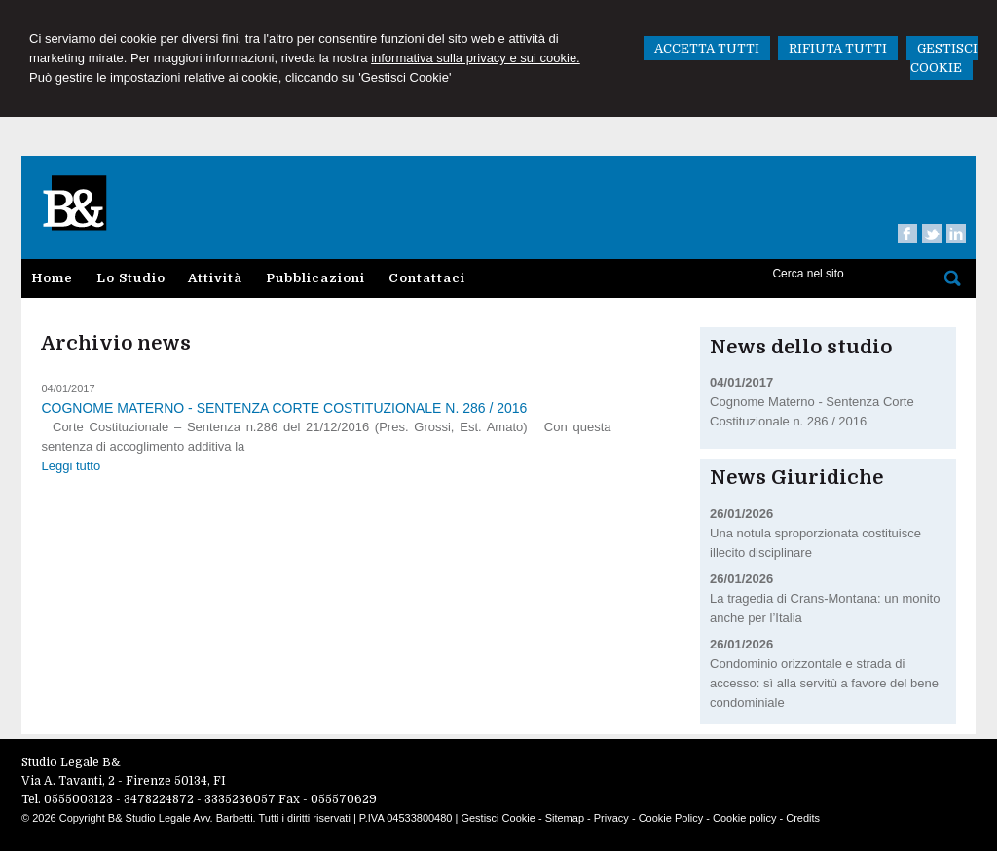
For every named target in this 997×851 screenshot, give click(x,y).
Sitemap (564, 818)
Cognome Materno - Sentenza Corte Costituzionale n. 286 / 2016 (284, 408)
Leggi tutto (70, 466)
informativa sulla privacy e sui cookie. (475, 58)
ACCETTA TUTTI (706, 48)
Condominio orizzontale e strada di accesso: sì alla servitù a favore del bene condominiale (824, 683)
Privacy (611, 818)
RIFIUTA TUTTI (838, 48)
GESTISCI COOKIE (944, 58)
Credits (803, 818)
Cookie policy (744, 818)
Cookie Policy (671, 818)
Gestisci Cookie (498, 818)
